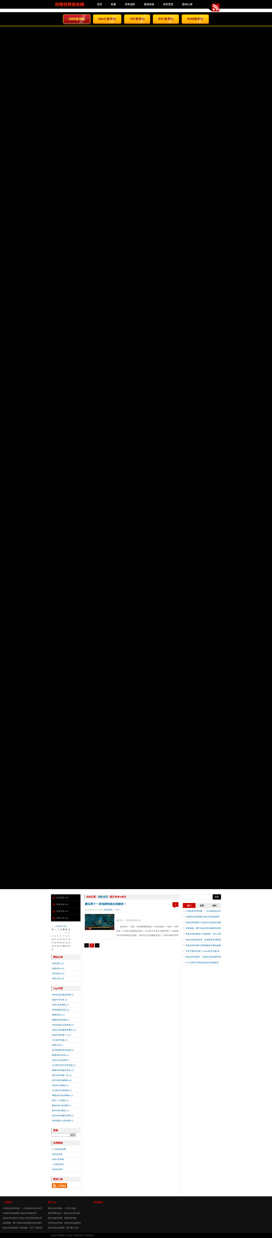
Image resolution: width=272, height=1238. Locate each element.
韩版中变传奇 (59, 1000)
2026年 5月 (61, 926)
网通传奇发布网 (60, 1020)
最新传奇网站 (70, 1218)
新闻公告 (64, 1235)
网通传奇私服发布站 (63, 1070)
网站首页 (103, 897)
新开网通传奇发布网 (63, 1050)
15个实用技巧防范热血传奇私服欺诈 (202, 962)
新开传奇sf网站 (60, 1110)
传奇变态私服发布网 (63, 994)
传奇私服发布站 (60, 1010)
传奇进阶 (130, 4)
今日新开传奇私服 (61, 1090)
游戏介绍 (55, 1235)
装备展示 (90, 1235)
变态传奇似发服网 (56, 1228)
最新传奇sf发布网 (61, 1105)
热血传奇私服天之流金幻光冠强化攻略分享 (22, 1218)
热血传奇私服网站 (72, 1223)
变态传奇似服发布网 (63, 1115)
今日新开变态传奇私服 (64, 1065)
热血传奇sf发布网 (72, 1213)
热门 (189, 905)
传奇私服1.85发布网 (62, 1120)
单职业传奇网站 (55, 1208)
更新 (202, 905)
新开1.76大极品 (60, 1100)
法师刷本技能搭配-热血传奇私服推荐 (203, 917)
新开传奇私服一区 (61, 1075)
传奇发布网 (57, 1154)
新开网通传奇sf (55, 1213)
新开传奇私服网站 (61, 1080)
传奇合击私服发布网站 (64, 1030)
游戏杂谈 (149, 4)
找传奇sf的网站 (60, 1085)
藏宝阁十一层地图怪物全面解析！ (105, 903)
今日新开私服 (59, 1040)
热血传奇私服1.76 (61, 1035)
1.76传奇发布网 (59, 1149)
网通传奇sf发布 (60, 1055)
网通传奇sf (58, 1015)
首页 (99, 4)
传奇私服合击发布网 (63, 1025)
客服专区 (81, 1235)
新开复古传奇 (72, 1228)
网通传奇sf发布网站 (62, 1095)
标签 (113, 4)
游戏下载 (73, 1235)
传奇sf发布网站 (60, 1005)
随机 (214, 905)
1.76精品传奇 (58, 1164)
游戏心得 (187, 4)
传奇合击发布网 (60, 1060)
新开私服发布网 (55, 1218)
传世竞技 (168, 4)
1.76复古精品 (70, 1208)
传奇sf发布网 (58, 1159)
